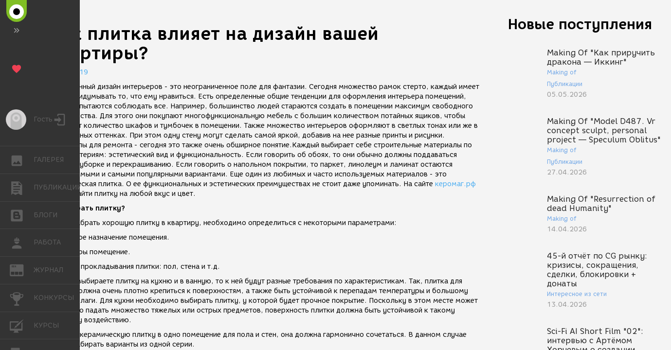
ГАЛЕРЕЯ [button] (22, 160)
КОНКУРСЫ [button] (22, 298)
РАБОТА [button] (22, 242)
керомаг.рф (455, 184)
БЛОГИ (22, 214)
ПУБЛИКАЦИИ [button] (22, 187)
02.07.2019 (68, 72)
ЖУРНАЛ (22, 269)
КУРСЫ (22, 324)
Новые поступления (580, 24)
